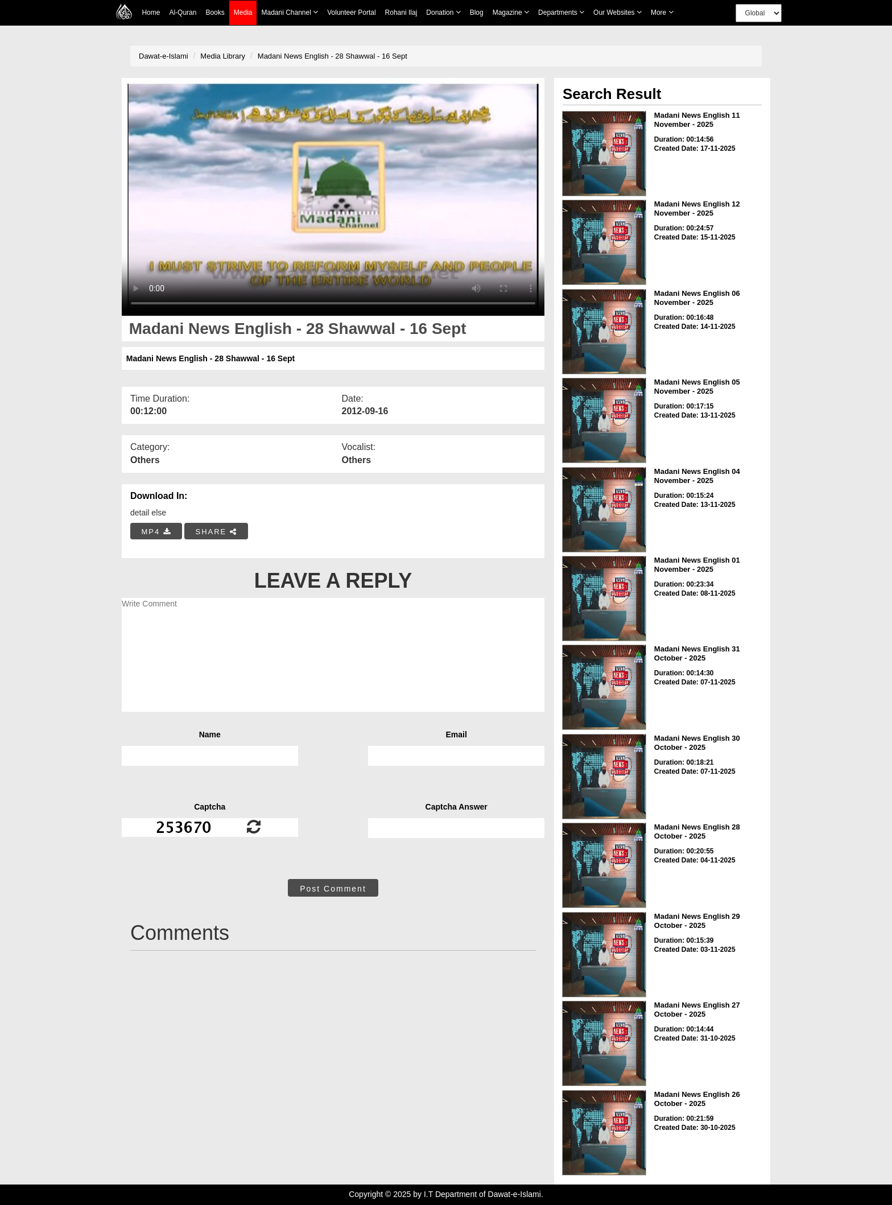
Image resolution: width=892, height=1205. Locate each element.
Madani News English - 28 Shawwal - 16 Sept (332, 56)
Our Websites (617, 12)
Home (151, 12)
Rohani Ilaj (401, 12)
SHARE (216, 531)
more (662, 12)
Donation (443, 12)
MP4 (156, 531)
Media (243, 13)
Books (214, 12)
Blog (477, 12)
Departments (561, 12)
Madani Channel (289, 12)
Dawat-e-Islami (163, 56)
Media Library (222, 56)
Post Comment (333, 888)
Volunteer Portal (351, 12)
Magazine (511, 12)
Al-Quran (182, 12)
